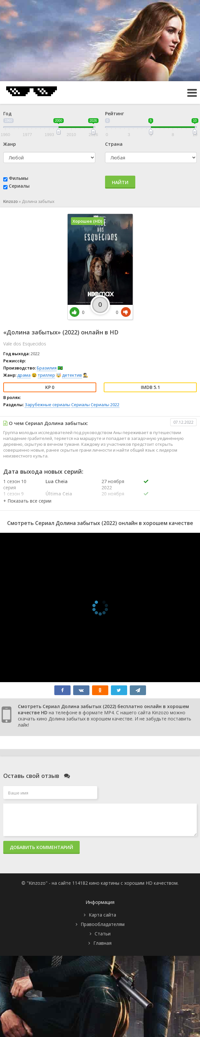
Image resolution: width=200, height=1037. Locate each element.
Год (7, 113)
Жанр (9, 144)
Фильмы (18, 178)
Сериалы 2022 (105, 404)
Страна (114, 144)
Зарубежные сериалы (47, 404)
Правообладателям (103, 924)
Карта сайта (102, 915)
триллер (46, 375)
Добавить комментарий (41, 847)
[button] (27, 501)
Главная (102, 943)
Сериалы (19, 186)
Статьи (103, 934)
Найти (120, 182)
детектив (72, 375)
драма (24, 375)
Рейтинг (114, 113)
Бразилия (47, 368)
